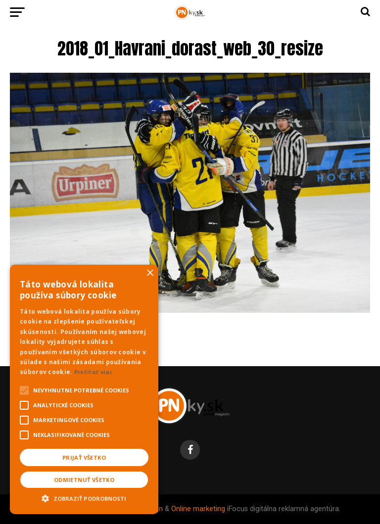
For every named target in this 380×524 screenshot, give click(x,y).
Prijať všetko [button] (84, 457)
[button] (84, 497)
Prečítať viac (93, 372)
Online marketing (198, 509)
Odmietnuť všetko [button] (84, 479)
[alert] (84, 389)
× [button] (149, 273)
